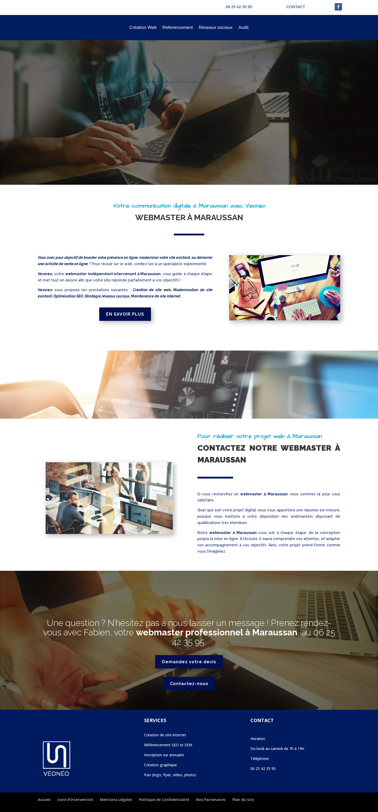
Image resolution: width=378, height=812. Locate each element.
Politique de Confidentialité (164, 799)
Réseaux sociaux (216, 27)
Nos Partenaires (210, 799)
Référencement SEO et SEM (168, 744)
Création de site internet (165, 734)
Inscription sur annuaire (164, 754)
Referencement (177, 27)
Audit (243, 27)
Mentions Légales (116, 799)
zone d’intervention (75, 799)
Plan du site (243, 799)
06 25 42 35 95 (263, 768)
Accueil (44, 799)
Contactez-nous (189, 683)
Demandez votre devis (189, 661)
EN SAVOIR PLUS (125, 314)
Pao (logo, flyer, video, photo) (170, 774)
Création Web (143, 27)
